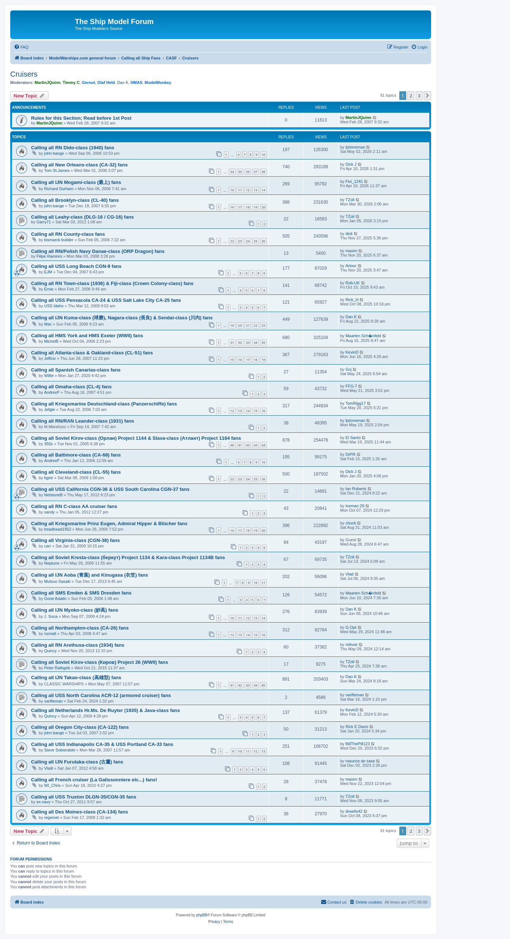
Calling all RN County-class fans (68, 234)
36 (248, 171)
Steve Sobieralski (59, 750)
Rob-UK (353, 283)
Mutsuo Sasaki (57, 581)
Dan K (123, 82)
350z (48, 444)
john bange (54, 153)
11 (240, 190)
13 (255, 190)
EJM (48, 272)
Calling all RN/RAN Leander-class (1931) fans (82, 421)
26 (263, 241)
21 (248, 325)
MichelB (51, 341)
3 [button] (419, 95)
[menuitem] (21, 47)
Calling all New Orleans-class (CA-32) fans (79, 165)
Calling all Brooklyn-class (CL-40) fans (75, 200)
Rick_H (352, 299)
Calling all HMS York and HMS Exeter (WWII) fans (87, 335)
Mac (48, 324)
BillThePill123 (358, 744)
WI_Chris (52, 785)
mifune (352, 644)
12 (248, 190)
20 (263, 207)
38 (263, 171)
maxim (351, 251)
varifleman (53, 701)
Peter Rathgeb (57, 668)
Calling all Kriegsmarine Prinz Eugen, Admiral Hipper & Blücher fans (109, 523)
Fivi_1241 (354, 181)
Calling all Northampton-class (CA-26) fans (80, 628)
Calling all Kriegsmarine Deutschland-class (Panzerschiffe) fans (104, 404)
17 (240, 207)
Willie (49, 375)
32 (240, 342)
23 (240, 241)
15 (232, 359)
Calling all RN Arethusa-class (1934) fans (77, 645)
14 (263, 190)
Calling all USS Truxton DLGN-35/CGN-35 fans (83, 797)
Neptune (52, 563)
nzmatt (50, 633)
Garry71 (44, 222)
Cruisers (23, 74)
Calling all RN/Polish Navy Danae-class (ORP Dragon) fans (97, 251)
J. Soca (51, 616)
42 (248, 445)
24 (248, 241)
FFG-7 (351, 386)
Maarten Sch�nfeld (363, 336)
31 (232, 342)
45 (263, 685)
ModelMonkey (158, 82)
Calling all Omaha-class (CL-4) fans (71, 386)
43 (255, 445)
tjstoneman (355, 147)
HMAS (136, 82)
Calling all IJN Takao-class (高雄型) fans (76, 677)
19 (255, 207)
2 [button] (411, 95)
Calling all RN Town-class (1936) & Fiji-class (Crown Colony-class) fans (112, 283)
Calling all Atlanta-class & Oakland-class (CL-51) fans (92, 352)
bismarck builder (58, 240)
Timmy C (71, 82)
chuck (351, 523)
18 (248, 207)
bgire (48, 478)
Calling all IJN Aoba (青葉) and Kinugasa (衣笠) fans (89, 575)
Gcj (349, 369)
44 (263, 445)
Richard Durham (58, 188)
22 (232, 241)
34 (232, 171)
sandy (49, 512)
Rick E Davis (357, 726)
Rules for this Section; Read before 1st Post (81, 118)
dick (349, 233)
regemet (51, 817)
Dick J (351, 164)
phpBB (201, 915)
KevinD (352, 352)
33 (248, 342)
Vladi (48, 768)
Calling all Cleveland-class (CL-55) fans (76, 472)
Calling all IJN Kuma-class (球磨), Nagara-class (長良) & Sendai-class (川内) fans (122, 317)
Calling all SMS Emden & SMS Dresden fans (81, 593)
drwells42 (354, 811)
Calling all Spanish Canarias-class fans (76, 370)
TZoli (350, 199)
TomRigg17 (356, 403)
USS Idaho (54, 306)
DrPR (350, 454)
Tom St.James (57, 170)
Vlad (350, 574)
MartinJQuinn (48, 82)
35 (240, 171)
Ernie (49, 289)
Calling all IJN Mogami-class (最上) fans (76, 182)
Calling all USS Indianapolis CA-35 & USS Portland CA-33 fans (102, 744)
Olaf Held (106, 82)
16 (232, 207)
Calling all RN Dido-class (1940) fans (72, 147)
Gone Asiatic (55, 598)
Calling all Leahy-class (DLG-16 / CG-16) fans (82, 217)
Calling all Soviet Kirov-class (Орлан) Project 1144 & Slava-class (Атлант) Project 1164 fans (136, 438)
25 (255, 241)
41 (240, 445)
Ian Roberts (356, 488)
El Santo (353, 437)
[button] (427, 95)
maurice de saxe (360, 761)
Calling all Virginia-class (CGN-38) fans (75, 540)
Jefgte (49, 409)
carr (47, 546)
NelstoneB (53, 495)
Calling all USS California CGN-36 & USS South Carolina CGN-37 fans (110, 489)
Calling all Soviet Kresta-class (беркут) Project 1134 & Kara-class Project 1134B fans (128, 557)
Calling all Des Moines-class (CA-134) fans (79, 812)
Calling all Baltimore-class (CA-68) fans (76, 455)
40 (232, 445)
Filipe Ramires (49, 256)
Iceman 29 (355, 506)
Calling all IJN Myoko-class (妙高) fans (74, 610)
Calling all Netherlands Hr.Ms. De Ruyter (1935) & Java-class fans (105, 710)
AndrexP (52, 392)
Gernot (88, 82)
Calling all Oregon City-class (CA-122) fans (80, 727)
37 (255, 171)
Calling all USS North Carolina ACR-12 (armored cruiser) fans (101, 695)
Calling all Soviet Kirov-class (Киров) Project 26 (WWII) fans (99, 662)
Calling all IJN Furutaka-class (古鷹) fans (77, 762)
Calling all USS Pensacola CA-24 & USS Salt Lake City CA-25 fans (106, 300)
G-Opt (351, 627)
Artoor (351, 265)
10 (263, 154)
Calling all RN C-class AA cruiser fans (74, 506)
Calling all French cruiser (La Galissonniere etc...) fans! (94, 779)
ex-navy (44, 802)
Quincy (50, 651)
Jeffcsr (50, 358)
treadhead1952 (57, 529)
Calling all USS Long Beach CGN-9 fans (76, 266)
